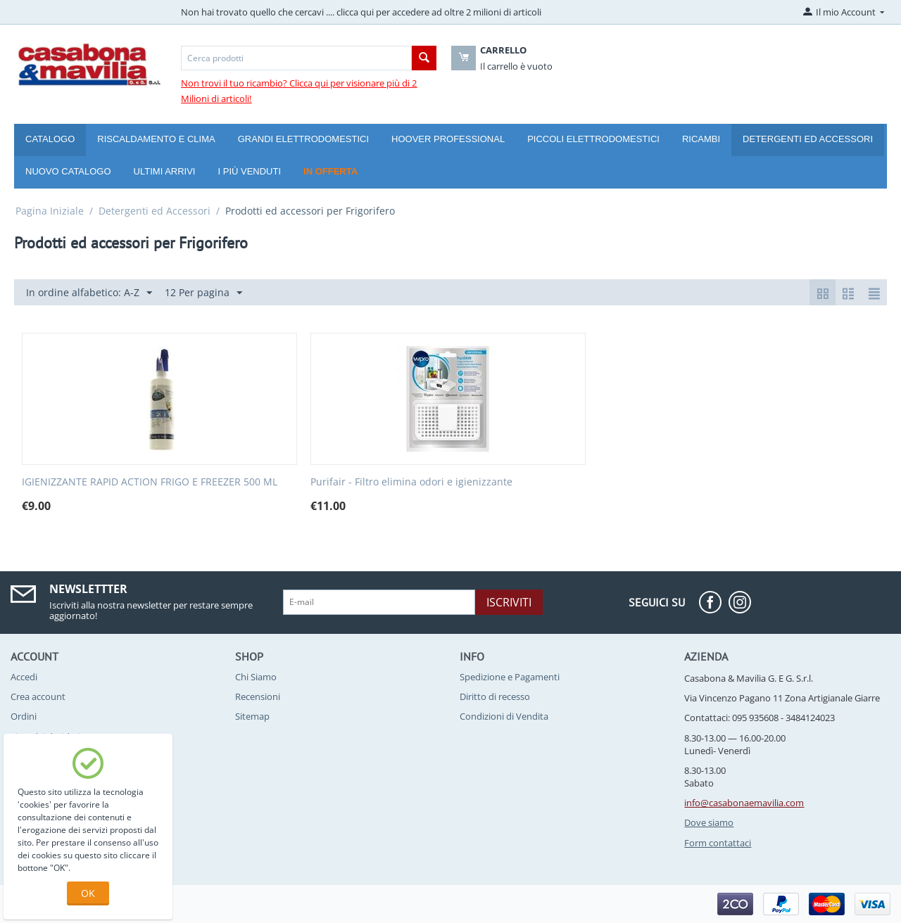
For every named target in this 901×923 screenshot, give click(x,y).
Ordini (24, 716)
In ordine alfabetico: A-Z (89, 293)
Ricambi (701, 139)
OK (88, 893)
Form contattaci (717, 842)
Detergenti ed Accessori (808, 139)
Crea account (38, 696)
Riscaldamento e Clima (156, 139)
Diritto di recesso (495, 696)
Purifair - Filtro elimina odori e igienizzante (411, 482)
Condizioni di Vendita (504, 716)
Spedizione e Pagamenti (510, 676)
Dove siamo (708, 822)
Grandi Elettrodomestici (303, 139)
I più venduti (249, 171)
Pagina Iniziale (49, 210)
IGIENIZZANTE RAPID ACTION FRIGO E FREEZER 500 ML (149, 482)
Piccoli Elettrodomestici (593, 139)
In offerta (330, 171)
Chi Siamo (256, 676)
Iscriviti (508, 602)
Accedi (24, 676)
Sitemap (252, 716)
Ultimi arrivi (165, 171)
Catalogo (50, 139)
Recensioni (257, 696)
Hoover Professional (448, 139)
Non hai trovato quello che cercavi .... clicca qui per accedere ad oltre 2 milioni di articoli (361, 12)
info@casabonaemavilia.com (744, 802)
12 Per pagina (203, 293)
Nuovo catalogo (68, 171)
